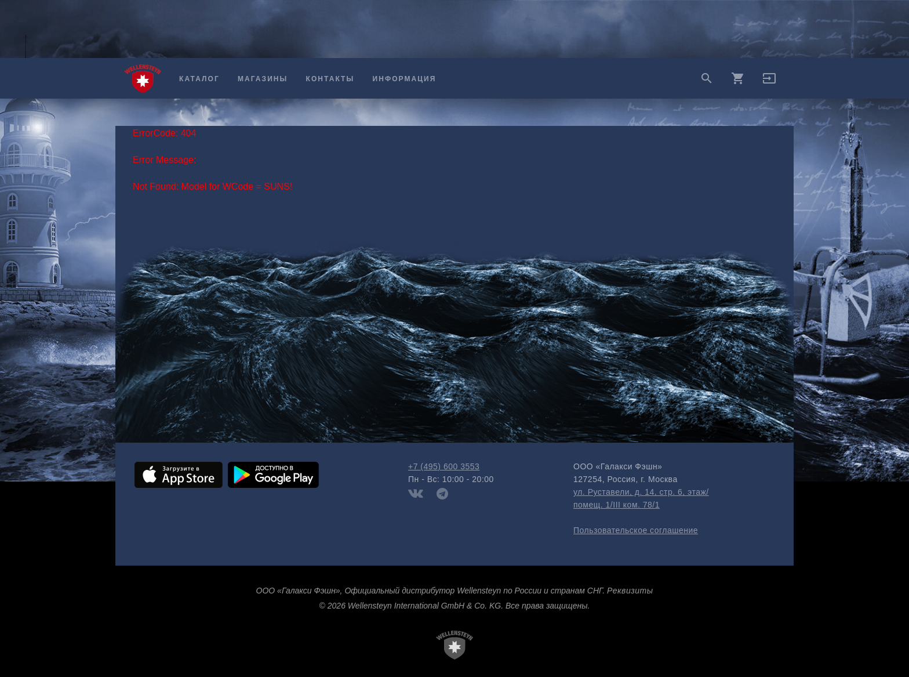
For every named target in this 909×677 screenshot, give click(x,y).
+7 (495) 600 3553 (443, 466)
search (707, 78)
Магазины (263, 79)
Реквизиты (630, 590)
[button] (769, 82)
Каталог (199, 79)
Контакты (330, 79)
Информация (405, 79)
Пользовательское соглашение (635, 530)
